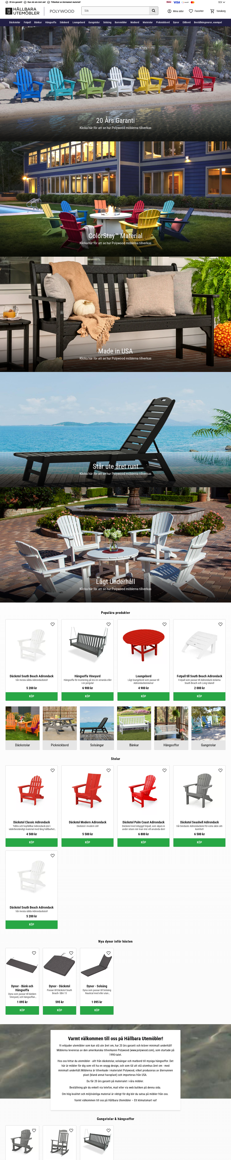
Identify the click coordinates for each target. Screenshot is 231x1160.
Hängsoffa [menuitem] (50, 22)
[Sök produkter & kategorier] (120, 11)
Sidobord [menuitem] (64, 22)
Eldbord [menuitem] (187, 22)
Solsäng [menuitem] (107, 22)
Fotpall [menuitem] (27, 22)
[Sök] (153, 11)
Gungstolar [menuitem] (94, 22)
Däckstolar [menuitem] (14, 22)
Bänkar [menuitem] (38, 22)
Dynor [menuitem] (176, 22)
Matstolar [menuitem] (148, 22)
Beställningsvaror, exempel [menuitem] (208, 22)
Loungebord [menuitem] (79, 22)
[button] (196, 11)
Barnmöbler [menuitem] (121, 22)
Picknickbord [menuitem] (163, 22)
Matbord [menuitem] (134, 22)
